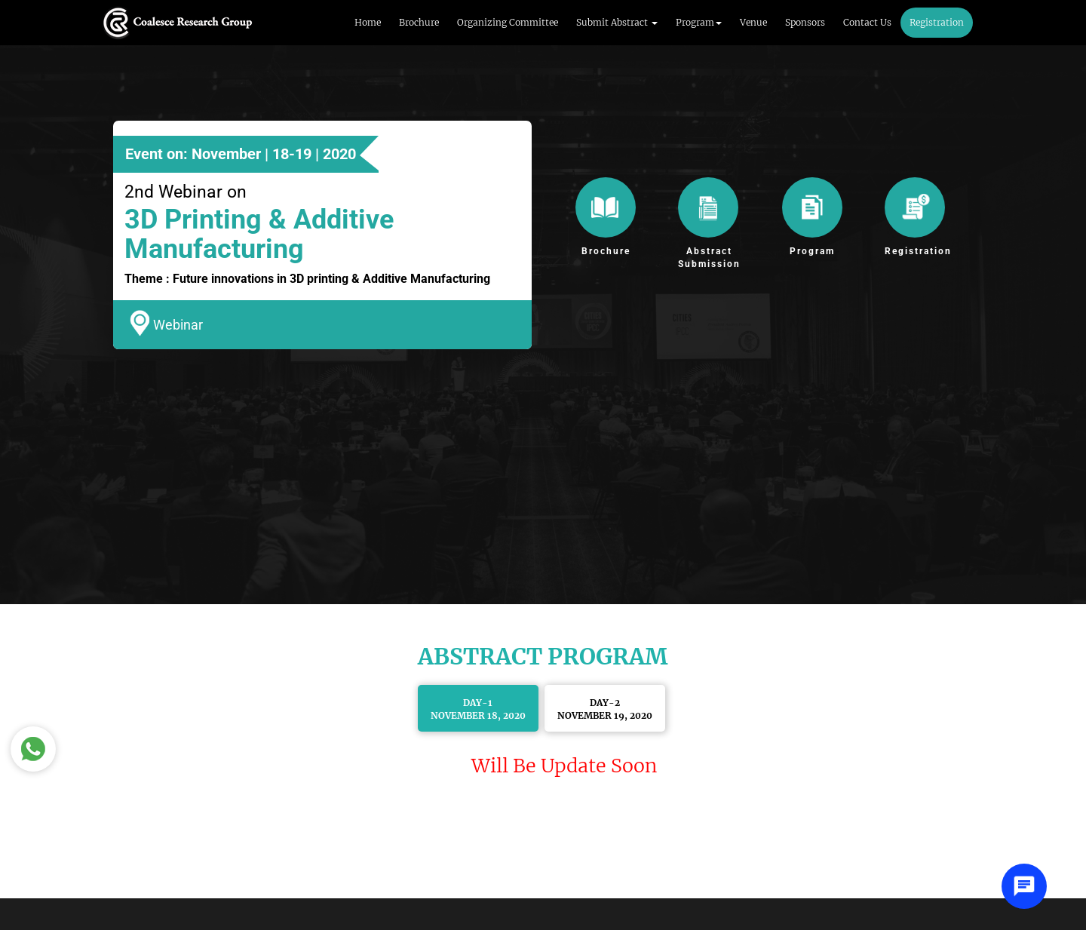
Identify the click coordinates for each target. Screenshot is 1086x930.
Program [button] (699, 22)
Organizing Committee (507, 22)
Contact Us (867, 22)
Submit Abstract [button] (617, 22)
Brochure (419, 22)
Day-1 (478, 709)
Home (367, 22)
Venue (753, 22)
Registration (937, 22)
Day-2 (604, 709)
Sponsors (805, 22)
